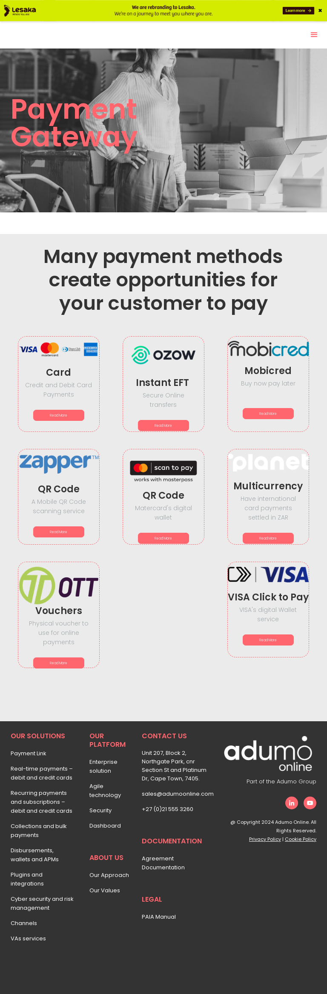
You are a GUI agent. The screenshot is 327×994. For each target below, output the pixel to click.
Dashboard (105, 826)
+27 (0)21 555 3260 (167, 809)
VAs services (28, 938)
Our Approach (109, 875)
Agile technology (105, 790)
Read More (58, 415)
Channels (24, 923)
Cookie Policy (300, 839)
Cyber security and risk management (42, 903)
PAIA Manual (159, 917)
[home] (30, 30)
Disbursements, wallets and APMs (35, 854)
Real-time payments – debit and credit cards (42, 773)
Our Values (104, 890)
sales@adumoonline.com (177, 794)
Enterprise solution (103, 766)
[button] (314, 35)
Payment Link (28, 753)
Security (100, 810)
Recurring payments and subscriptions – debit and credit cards (41, 802)
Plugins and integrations (27, 879)
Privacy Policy (265, 839)
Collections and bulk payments (39, 830)
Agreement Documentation (163, 862)
